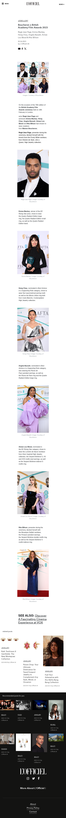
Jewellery (23, 21)
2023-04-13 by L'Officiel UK (30, 685)
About (33, 804)
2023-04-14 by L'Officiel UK (52, 686)
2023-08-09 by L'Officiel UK (8, 662)
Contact (33, 811)
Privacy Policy (33, 808)
